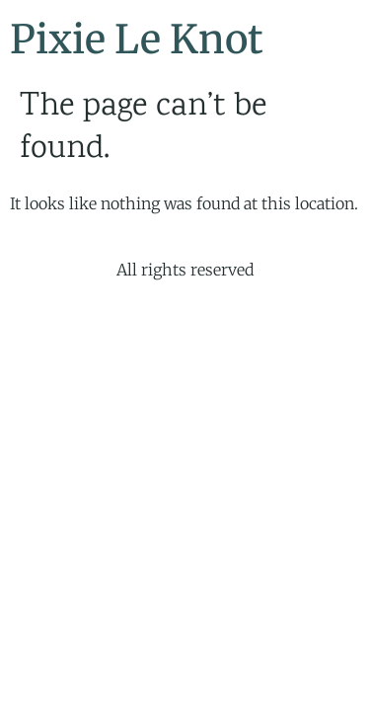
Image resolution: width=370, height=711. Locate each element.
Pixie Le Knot (136, 39)
